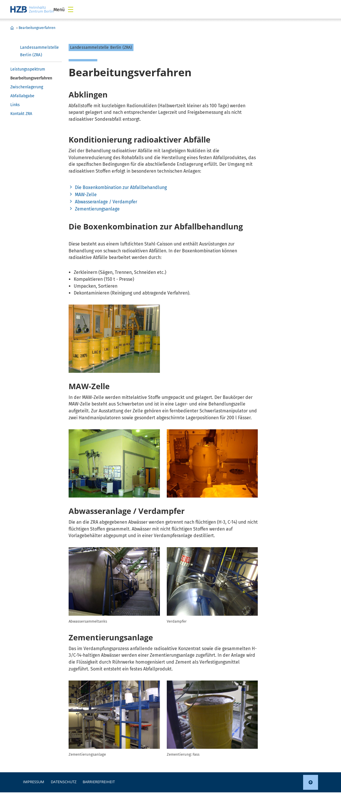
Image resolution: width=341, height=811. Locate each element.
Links (15, 104)
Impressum (33, 781)
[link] (310, 782)
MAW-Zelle (86, 194)
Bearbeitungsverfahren (37, 28)
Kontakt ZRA (21, 113)
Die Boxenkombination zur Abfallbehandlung (121, 187)
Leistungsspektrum (27, 69)
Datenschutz (63, 781)
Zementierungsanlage (97, 209)
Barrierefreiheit (99, 781)
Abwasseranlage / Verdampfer (106, 201)
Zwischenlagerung (26, 87)
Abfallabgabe (22, 95)
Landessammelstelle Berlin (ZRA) (12, 28)
